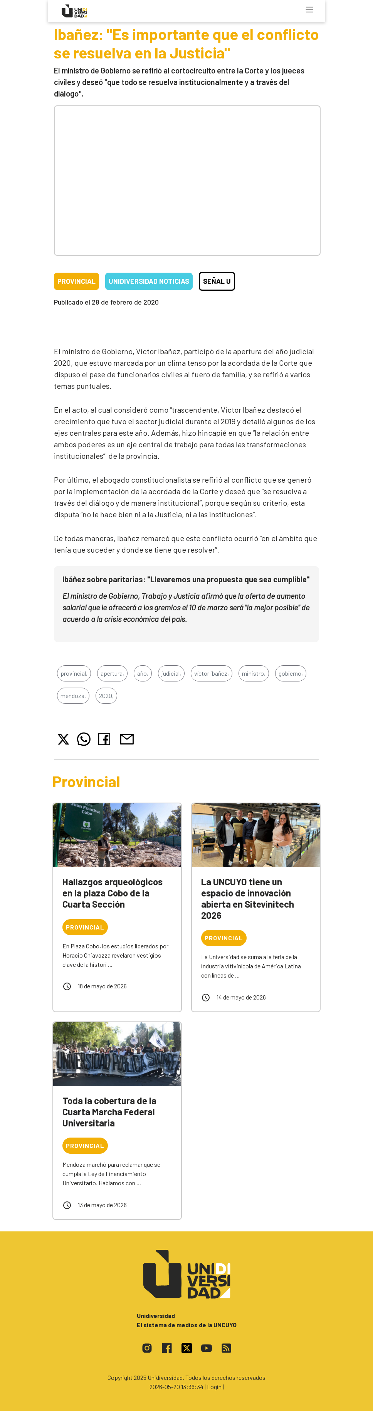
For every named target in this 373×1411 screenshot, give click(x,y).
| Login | (214, 1386)
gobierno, (291, 673)
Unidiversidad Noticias (149, 281)
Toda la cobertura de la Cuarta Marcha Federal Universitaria (109, 1111)
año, (142, 673)
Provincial (76, 281)
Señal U (217, 281)
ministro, (253, 673)
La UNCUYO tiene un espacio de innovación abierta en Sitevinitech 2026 (247, 898)
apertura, (112, 673)
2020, (106, 695)
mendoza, (73, 695)
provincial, (73, 673)
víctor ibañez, (211, 673)
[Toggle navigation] (309, 9)
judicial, (171, 673)
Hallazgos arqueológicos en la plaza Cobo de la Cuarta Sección (112, 893)
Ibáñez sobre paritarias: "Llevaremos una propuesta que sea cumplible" (185, 579)
